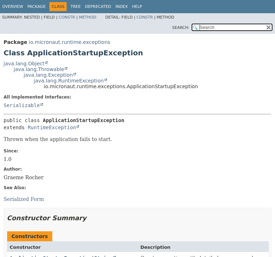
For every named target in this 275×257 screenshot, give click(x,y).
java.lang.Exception (48, 75)
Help (137, 6)
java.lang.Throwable (39, 69)
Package (37, 6)
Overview (12, 6)
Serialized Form (24, 199)
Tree (76, 6)
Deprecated (98, 6)
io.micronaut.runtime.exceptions (69, 42)
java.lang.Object (24, 63)
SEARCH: (180, 27)
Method (87, 17)
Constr (67, 17)
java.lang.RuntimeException (69, 81)
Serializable (22, 105)
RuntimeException (52, 127)
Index (121, 6)
